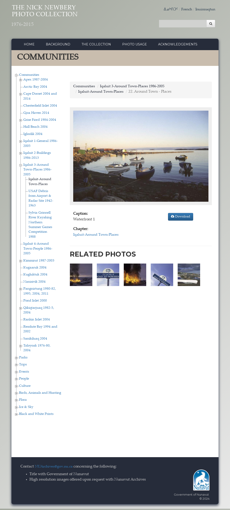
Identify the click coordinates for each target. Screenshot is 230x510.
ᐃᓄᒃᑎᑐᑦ (168, 9)
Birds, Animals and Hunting (40, 394)
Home (29, 46)
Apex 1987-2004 (35, 81)
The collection (96, 46)
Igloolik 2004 (32, 135)
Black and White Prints (36, 415)
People (24, 380)
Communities (29, 76)
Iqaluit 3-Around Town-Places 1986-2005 (37, 170)
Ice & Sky (26, 408)
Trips (23, 366)
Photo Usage (134, 46)
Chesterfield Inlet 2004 (40, 107)
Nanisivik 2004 (34, 283)
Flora (23, 401)
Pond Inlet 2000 (35, 302)
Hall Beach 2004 (35, 128)
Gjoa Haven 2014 (36, 114)
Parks (23, 358)
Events (24, 373)
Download (180, 217)
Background (58, 46)
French (184, 9)
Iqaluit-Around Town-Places (102, 93)
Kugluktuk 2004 (35, 276)
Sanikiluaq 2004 (35, 340)
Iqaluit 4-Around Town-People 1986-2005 (37, 250)
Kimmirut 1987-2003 (38, 262)
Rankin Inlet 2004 (36, 321)
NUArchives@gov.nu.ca (55, 468)
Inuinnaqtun (204, 9)
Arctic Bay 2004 (35, 88)
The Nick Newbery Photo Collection (53, 18)
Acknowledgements (177, 46)
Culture (25, 387)
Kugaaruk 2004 (34, 269)
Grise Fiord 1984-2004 (39, 121)
